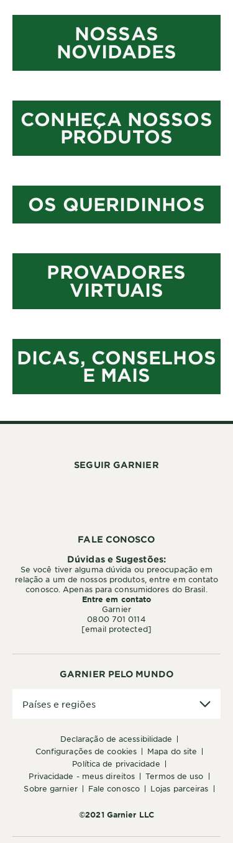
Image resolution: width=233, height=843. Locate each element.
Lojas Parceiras (179, 788)
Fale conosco (114, 788)
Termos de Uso (174, 776)
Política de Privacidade (116, 764)
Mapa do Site (172, 751)
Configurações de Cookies (86, 751)
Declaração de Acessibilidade (116, 739)
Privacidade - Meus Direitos (82, 776)
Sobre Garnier (50, 788)
